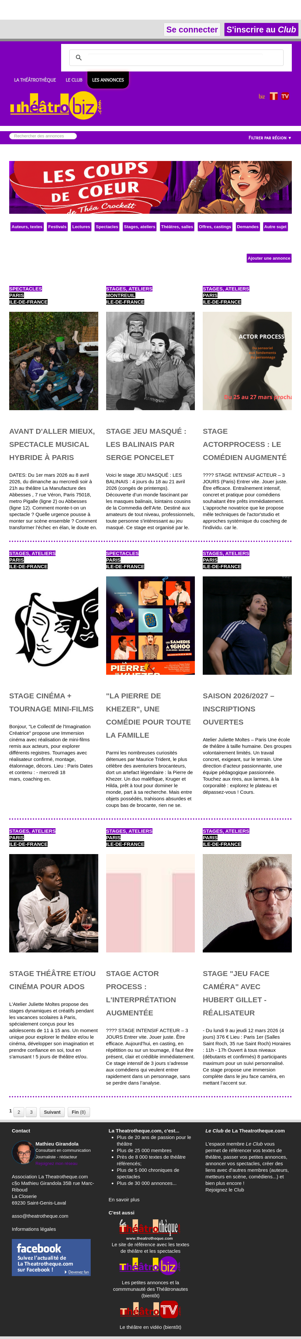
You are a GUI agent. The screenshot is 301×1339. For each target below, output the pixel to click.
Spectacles (107, 226)
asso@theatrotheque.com (40, 1216)
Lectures (81, 226)
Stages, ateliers (140, 226)
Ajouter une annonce (269, 258)
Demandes (248, 226)
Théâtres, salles (177, 226)
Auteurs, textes (27, 226)
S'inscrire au (261, 29)
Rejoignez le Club (224, 1189)
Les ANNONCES (108, 80)
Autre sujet (275, 226)
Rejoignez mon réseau (56, 1163)
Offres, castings (215, 226)
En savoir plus (124, 1199)
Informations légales (34, 1229)
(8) (79, 1112)
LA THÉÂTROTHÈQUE (35, 80)
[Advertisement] (77, 10)
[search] (175, 58)
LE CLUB (74, 80)
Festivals (57, 226)
